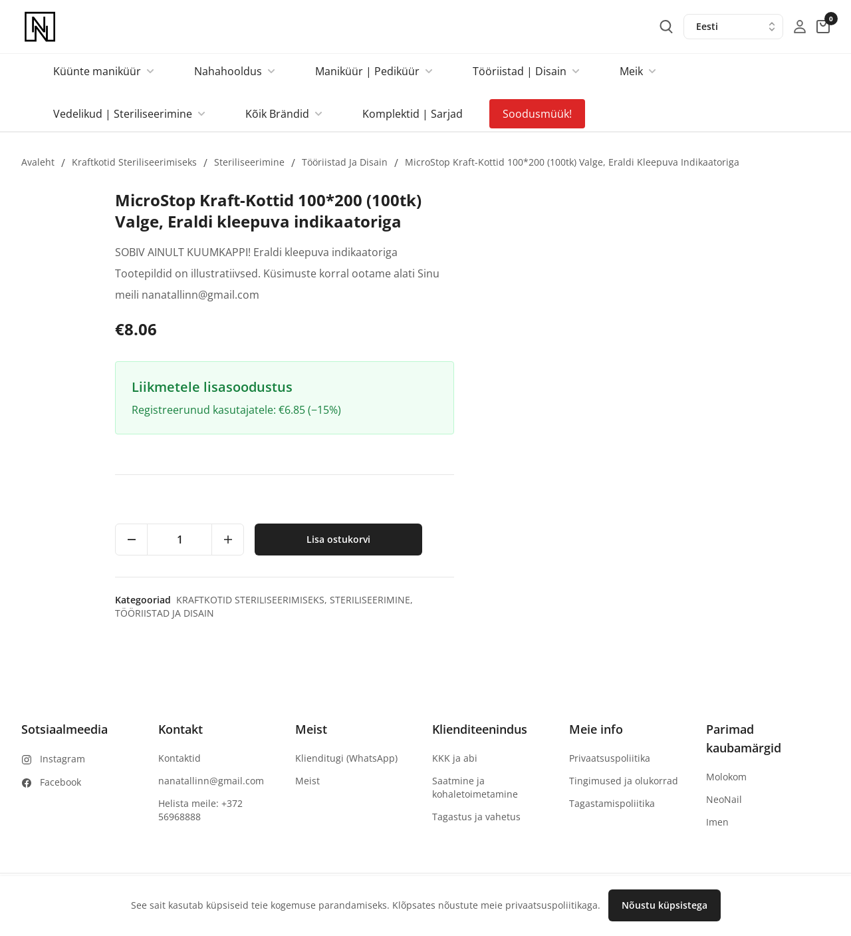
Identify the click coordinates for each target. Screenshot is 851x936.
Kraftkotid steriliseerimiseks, (629, 599)
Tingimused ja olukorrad (623, 780)
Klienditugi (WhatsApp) (346, 758)
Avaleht (38, 162)
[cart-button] (823, 26)
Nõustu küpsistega (664, 905)
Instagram (62, 758)
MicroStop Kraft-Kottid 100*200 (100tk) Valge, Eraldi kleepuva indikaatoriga (572, 162)
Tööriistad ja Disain (345, 162)
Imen (717, 822)
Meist (307, 780)
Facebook (60, 782)
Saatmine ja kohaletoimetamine (475, 787)
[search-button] (666, 26)
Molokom (726, 776)
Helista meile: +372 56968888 (200, 810)
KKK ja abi (454, 758)
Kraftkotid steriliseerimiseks (134, 162)
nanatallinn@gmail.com (211, 780)
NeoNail (724, 799)
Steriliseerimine (249, 162)
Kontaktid (179, 758)
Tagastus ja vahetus (476, 816)
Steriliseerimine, (747, 599)
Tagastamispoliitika (612, 803)
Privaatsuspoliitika (609, 758)
